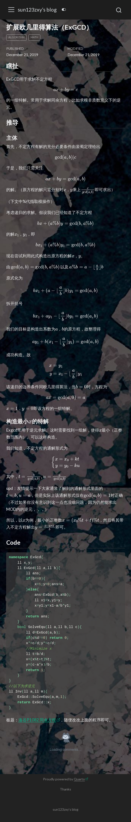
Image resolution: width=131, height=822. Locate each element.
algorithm (16, 37)
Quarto (79, 779)
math (34, 37)
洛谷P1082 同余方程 (37, 719)
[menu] (11, 10)
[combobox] (119, 9)
